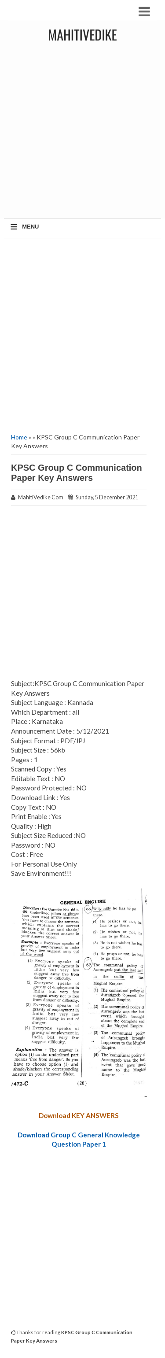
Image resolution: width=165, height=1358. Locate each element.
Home (19, 437)
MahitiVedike (82, 34)
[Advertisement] (82, 133)
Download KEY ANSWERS (79, 1115)
